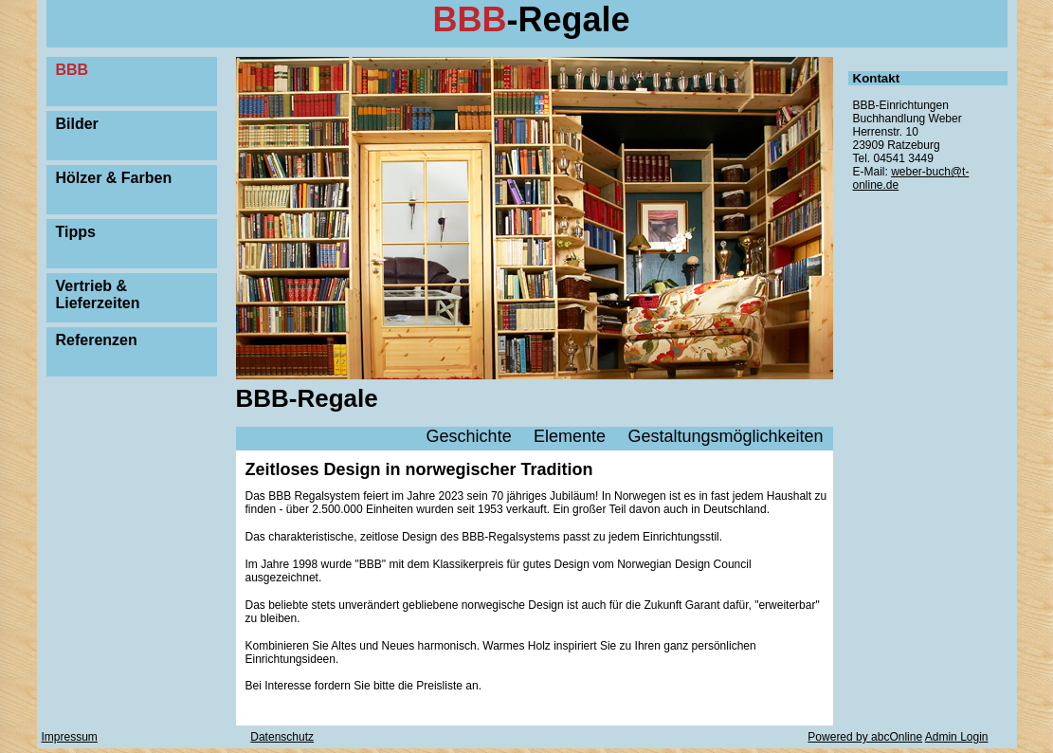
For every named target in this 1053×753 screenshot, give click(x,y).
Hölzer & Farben (114, 178)
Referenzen (96, 340)
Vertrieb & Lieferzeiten (98, 294)
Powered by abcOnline (865, 737)
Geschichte (469, 436)
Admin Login (957, 737)
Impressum (70, 737)
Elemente (570, 436)
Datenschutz (282, 737)
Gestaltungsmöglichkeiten (725, 436)
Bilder (77, 124)
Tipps (76, 232)
